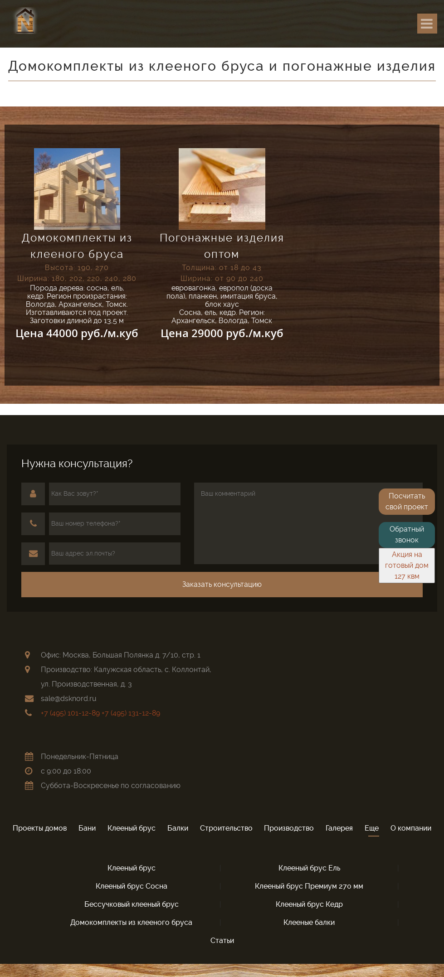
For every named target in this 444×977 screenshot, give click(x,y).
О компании (410, 828)
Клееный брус (131, 828)
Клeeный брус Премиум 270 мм (309, 886)
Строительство (226, 828)
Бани (87, 828)
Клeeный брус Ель (309, 868)
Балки (177, 828)
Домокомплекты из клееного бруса (131, 922)
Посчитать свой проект (406, 501)
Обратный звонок (407, 534)
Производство (289, 828)
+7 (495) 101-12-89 (70, 713)
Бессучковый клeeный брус (131, 904)
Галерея (339, 828)
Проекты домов (40, 828)
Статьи (222, 940)
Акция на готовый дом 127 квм (407, 565)
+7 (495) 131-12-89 (131, 713)
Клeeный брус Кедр (309, 904)
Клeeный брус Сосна (131, 886)
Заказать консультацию (222, 584)
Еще (372, 828)
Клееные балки (309, 922)
